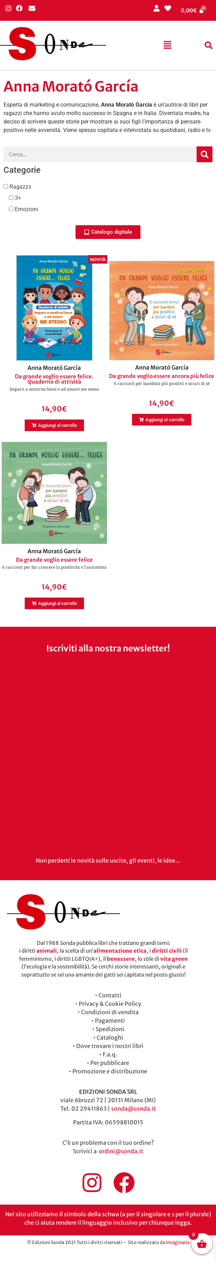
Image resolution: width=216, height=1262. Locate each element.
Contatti (109, 995)
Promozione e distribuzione (109, 1071)
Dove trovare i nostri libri (109, 1045)
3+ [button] (17, 198)
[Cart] (192, 10)
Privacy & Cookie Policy (110, 1003)
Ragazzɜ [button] (19, 186)
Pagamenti (110, 1020)
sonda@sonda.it (133, 1108)
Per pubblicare (109, 1062)
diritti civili (167, 950)
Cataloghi (110, 1037)
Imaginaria (178, 1242)
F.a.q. (110, 1054)
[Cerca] (204, 154)
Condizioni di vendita (110, 1012)
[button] (167, 45)
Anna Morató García (54, 367)
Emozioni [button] (25, 209)
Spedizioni (110, 1029)
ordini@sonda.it (121, 1151)
